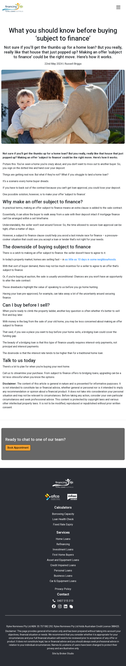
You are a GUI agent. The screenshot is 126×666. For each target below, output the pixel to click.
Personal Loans (63, 570)
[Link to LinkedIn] (66, 606)
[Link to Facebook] (54, 606)
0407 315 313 (63, 600)
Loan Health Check (63, 519)
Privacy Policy (63, 589)
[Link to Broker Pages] (71, 606)
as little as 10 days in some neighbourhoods (90, 259)
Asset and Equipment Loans (63, 560)
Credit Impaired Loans (63, 565)
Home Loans (63, 538)
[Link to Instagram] (60, 606)
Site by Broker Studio (63, 653)
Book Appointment (18, 447)
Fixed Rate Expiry (63, 524)
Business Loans (63, 575)
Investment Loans (63, 549)
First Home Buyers (63, 554)
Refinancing (63, 544)
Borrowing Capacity (63, 513)
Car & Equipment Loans (63, 581)
